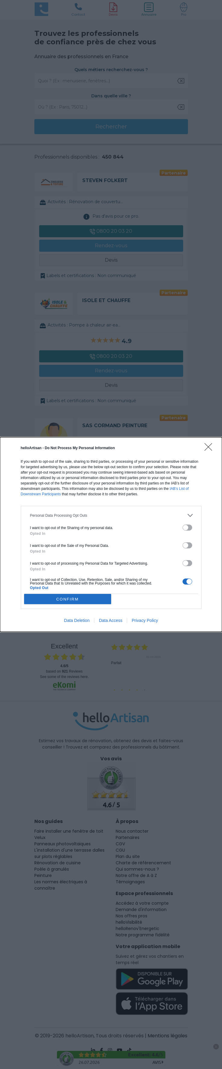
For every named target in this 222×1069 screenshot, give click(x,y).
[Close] (210, 449)
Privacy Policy (145, 620)
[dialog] (111, 534)
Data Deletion (77, 620)
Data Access (110, 620)
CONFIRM (67, 599)
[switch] (187, 528)
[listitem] (111, 515)
